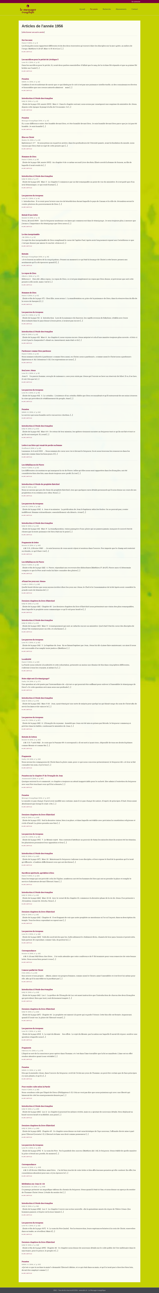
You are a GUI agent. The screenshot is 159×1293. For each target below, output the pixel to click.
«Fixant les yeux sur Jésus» (34, 581)
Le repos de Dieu (29, 273)
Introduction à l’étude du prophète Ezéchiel (41, 484)
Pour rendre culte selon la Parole (36, 1087)
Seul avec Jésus (29, 370)
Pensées (25, 79)
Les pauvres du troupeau (32, 196)
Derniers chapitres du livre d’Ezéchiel (38, 601)
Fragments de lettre (30, 543)
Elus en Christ (28, 137)
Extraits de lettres (29, 737)
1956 (30, 43)
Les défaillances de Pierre (33, 465)
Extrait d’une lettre (30, 215)
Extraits (25, 254)
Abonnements (121, 9)
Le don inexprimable (31, 234)
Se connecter (136, 1)
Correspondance (29, 951)
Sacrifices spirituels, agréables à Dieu (38, 873)
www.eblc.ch (83, 1290)
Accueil (82, 9)
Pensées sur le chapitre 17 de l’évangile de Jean (42, 776)
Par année (94, 9)
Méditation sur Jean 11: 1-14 (33, 1184)
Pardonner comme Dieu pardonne (36, 351)
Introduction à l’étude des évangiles (37, 98)
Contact (135, 9)
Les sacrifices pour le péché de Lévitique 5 (40, 60)
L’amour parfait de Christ (32, 970)
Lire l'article (27, 51)
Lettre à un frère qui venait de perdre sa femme (42, 445)
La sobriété (26, 659)
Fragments (26, 756)
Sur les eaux (27, 40)
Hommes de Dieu (29, 157)
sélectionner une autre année (33, 32)
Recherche (107, 9)
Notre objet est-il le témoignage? (35, 679)
